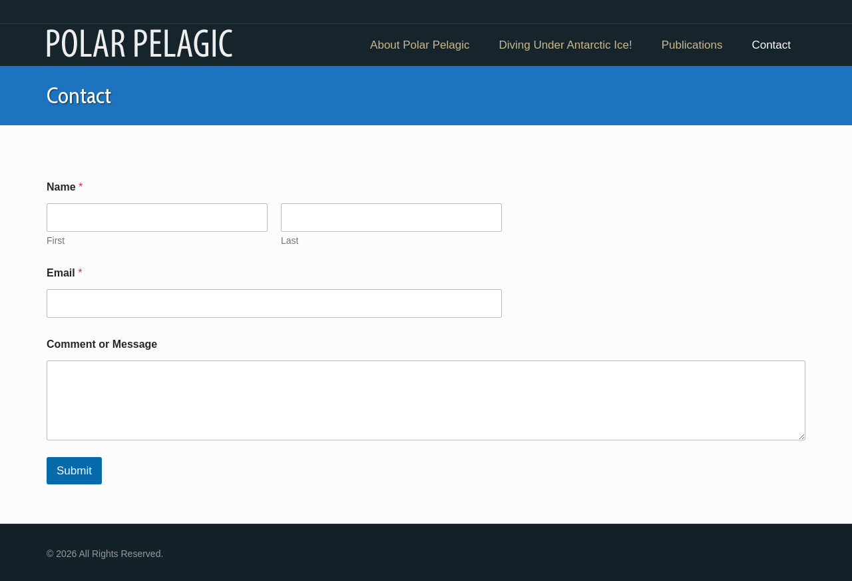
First (56, 240)
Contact (771, 45)
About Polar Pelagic (419, 45)
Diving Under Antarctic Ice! (565, 45)
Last (289, 240)
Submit (74, 470)
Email (64, 273)
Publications (692, 45)
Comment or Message (102, 344)
